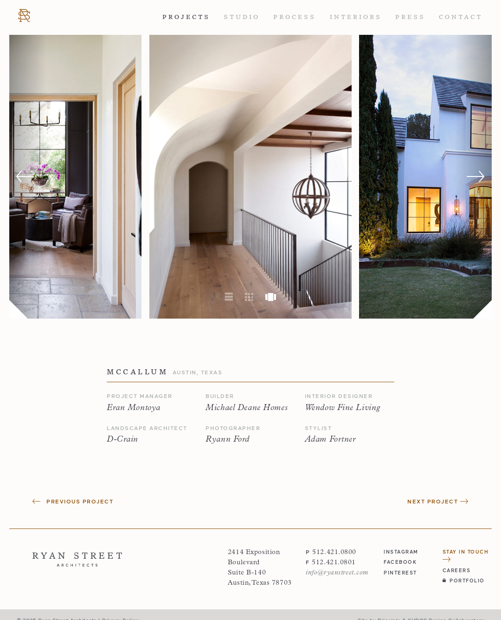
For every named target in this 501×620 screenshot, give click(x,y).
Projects (186, 17)
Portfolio (464, 580)
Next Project (438, 501)
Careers (457, 570)
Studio (242, 17)
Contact (460, 17)
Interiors (356, 17)
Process (294, 17)
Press (410, 17)
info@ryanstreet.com (337, 572)
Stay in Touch (466, 555)
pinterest (400, 572)
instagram (401, 551)
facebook (400, 562)
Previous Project (72, 501)
